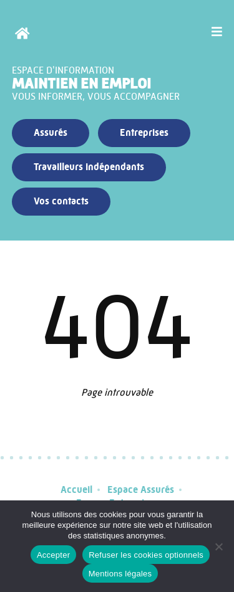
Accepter (53, 555)
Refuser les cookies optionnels (146, 555)
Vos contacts (61, 201)
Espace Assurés (140, 489)
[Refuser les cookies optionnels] (218, 546)
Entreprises (144, 132)
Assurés (50, 132)
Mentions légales (120, 573)
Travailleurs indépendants (89, 167)
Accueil (76, 489)
